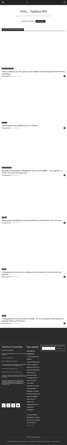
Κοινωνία (4, 122)
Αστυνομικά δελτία (6, 167)
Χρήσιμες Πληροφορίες (7, 68)
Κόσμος (4, 269)
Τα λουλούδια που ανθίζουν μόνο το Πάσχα (19, 126)
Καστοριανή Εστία (6, 76)
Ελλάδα (4, 315)
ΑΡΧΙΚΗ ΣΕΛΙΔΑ (40, 21)
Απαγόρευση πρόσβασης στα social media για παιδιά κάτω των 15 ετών (31, 220)
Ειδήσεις (4, 217)
